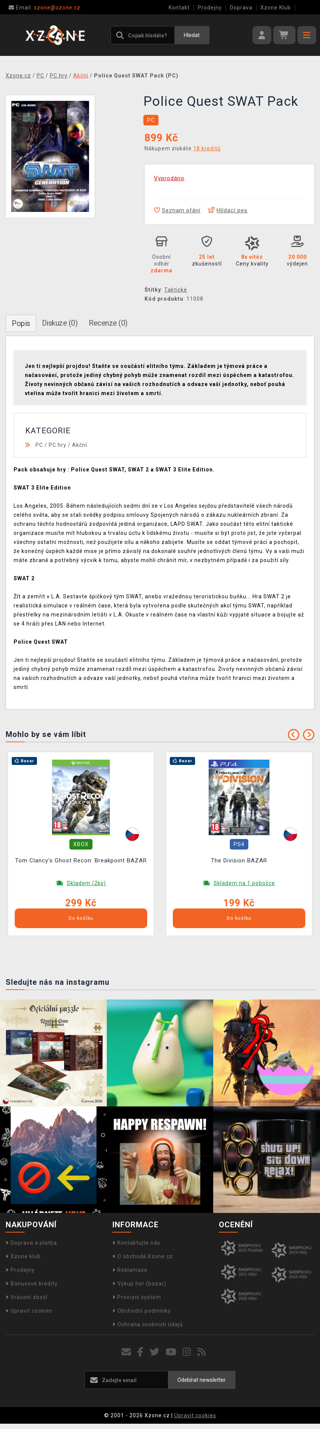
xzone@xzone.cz (44, 8)
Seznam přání (177, 210)
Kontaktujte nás (136, 1243)
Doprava (241, 8)
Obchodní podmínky (141, 1311)
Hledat (192, 35)
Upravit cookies (29, 1311)
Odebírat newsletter (201, 1379)
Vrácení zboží (27, 1297)
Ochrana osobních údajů (147, 1324)
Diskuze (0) (60, 323)
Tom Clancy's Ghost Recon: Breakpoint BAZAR (81, 860)
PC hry (57, 445)
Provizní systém (136, 1297)
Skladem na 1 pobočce (244, 883)
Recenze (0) (108, 323)
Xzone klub (23, 1256)
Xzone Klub (275, 8)
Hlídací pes (228, 210)
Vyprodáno (169, 178)
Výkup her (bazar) (139, 1284)
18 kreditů (207, 148)
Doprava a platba (31, 1243)
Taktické (175, 290)
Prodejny (210, 8)
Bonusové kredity (32, 1284)
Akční (79, 445)
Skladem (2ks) (86, 883)
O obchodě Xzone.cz (142, 1256)
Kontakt (179, 8)
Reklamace (130, 1270)
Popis (21, 323)
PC (39, 445)
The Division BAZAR (239, 860)
